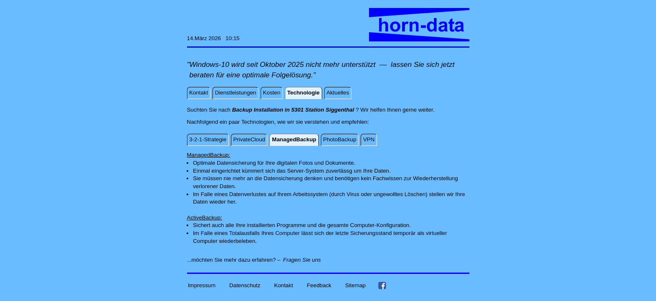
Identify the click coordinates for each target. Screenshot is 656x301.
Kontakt (283, 285)
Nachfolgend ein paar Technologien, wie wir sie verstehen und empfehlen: (278, 122)
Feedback (319, 285)
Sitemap (355, 285)
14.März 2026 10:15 (213, 38)
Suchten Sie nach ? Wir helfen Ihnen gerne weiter (310, 110)
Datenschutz (244, 285)
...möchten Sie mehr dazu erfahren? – (234, 260)
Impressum (201, 285)
